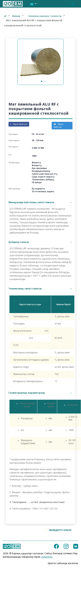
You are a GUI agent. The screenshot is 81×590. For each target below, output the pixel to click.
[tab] (40, 202)
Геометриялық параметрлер (27, 392)
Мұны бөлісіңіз (18, 124)
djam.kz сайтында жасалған (63, 563)
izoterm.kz (46, 556)
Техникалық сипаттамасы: (25, 288)
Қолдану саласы (19, 242)
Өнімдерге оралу (58, 530)
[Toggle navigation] (73, 4)
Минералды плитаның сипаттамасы (31, 202)
